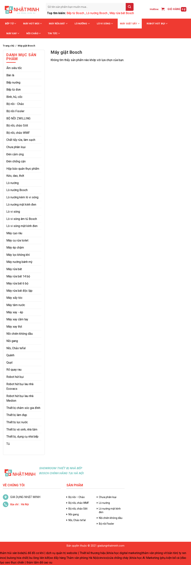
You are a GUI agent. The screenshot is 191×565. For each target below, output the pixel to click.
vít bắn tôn (170, 553)
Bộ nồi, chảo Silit (17, 125)
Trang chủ (8, 45)
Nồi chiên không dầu (19, 333)
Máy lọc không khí (18, 255)
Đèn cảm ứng (15, 154)
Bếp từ (10, 23)
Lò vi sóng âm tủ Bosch (21, 219)
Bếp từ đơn (13, 89)
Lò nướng (82, 23)
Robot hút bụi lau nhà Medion (19, 398)
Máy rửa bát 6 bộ (17, 283)
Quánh (10, 355)
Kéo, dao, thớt (15, 175)
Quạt (9, 362)
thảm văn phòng (152, 553)
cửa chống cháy (118, 558)
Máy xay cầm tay (17, 319)
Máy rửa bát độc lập (19, 290)
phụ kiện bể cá (170, 558)
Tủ (8, 444)
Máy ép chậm (15, 247)
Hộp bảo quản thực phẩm (22, 168)
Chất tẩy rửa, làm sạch (20, 140)
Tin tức (54, 33)
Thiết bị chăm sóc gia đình (23, 408)
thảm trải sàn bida (11, 553)
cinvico (102, 558)
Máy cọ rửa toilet (17, 240)
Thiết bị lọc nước (17, 422)
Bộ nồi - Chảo (15, 104)
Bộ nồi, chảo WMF (18, 133)
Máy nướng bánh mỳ (19, 262)
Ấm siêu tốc (14, 68)
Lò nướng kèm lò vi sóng (22, 197)
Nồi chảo (33, 33)
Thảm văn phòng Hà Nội (81, 558)
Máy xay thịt (14, 326)
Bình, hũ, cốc (14, 97)
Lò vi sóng (105, 23)
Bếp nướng (13, 82)
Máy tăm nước (15, 305)
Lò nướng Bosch (96, 13)
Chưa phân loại (16, 147)
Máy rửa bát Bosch (121, 13)
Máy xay (12, 33)
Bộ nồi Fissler (15, 111)
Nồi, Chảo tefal (16, 348)
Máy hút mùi (32, 23)
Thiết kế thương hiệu (93, 553)
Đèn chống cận (16, 161)
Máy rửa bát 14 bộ (18, 276)
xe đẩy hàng (58, 558)
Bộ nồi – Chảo (76, 497)
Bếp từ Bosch (75, 13)
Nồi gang (12, 341)
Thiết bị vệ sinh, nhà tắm (21, 429)
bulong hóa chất (17, 558)
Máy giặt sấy (130, 23)
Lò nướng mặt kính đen (21, 204)
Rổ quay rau (13, 369)
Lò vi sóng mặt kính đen (21, 226)
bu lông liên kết (39, 558)
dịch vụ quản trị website (61, 553)
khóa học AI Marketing (144, 558)
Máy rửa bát (58, 23)
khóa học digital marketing (124, 553)
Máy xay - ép (14, 312)
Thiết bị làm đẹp (16, 415)
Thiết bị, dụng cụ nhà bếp (22, 436)
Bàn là (10, 75)
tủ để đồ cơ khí (34, 553)
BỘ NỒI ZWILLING (18, 118)
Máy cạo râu (14, 233)
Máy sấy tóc (14, 298)
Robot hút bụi (157, 23)
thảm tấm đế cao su (39, 562)
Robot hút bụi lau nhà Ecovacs (19, 386)
